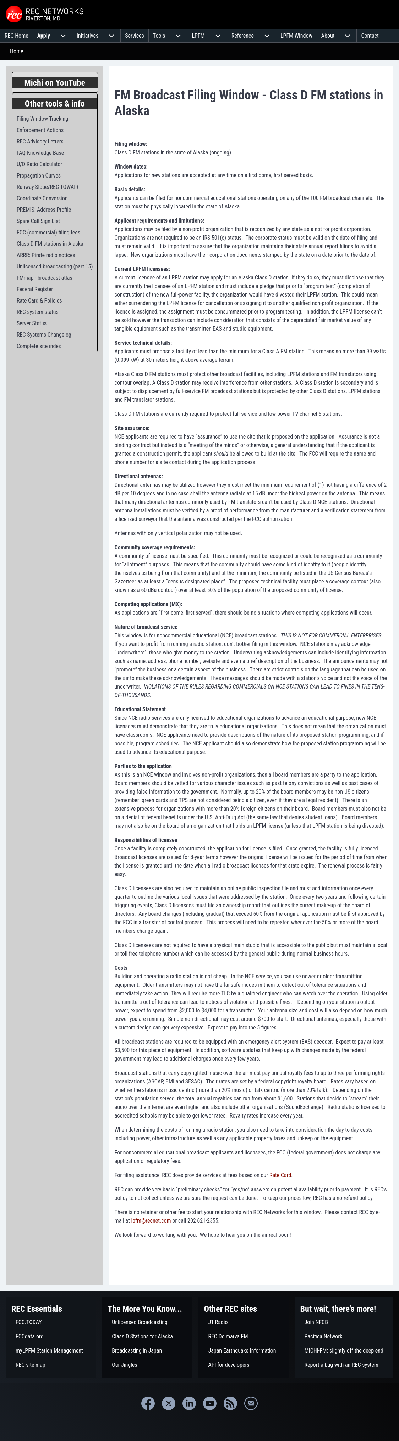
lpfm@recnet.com (151, 1220)
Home (16, 51)
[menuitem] (16, 35)
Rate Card (280, 1175)
